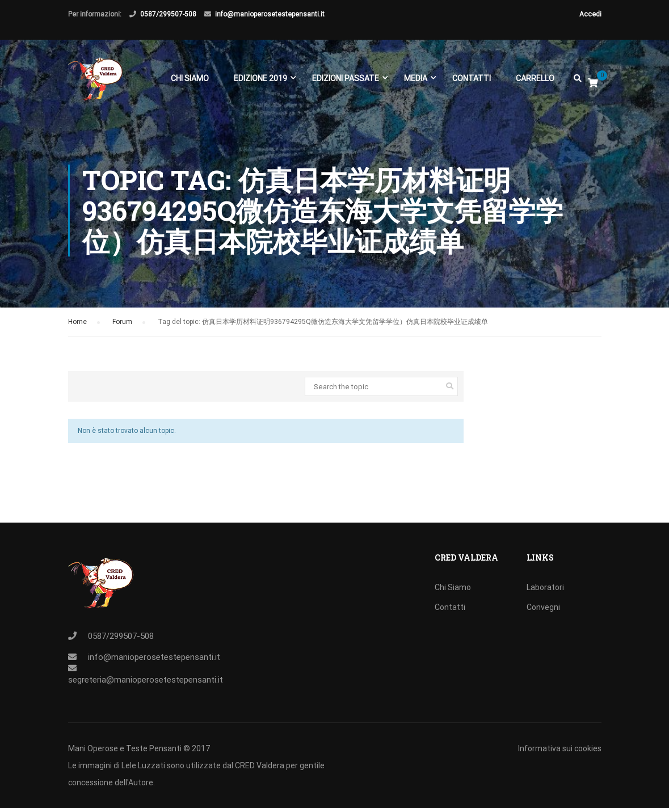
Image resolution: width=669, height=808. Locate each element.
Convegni (543, 607)
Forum (122, 325)
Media (415, 78)
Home (77, 325)
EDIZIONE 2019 (260, 78)
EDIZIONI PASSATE (345, 78)
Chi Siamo (190, 78)
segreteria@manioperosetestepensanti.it (145, 680)
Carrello (535, 78)
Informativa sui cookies (559, 748)
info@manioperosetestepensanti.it (270, 14)
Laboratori (545, 587)
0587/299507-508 (168, 14)
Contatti (471, 78)
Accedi (590, 14)
